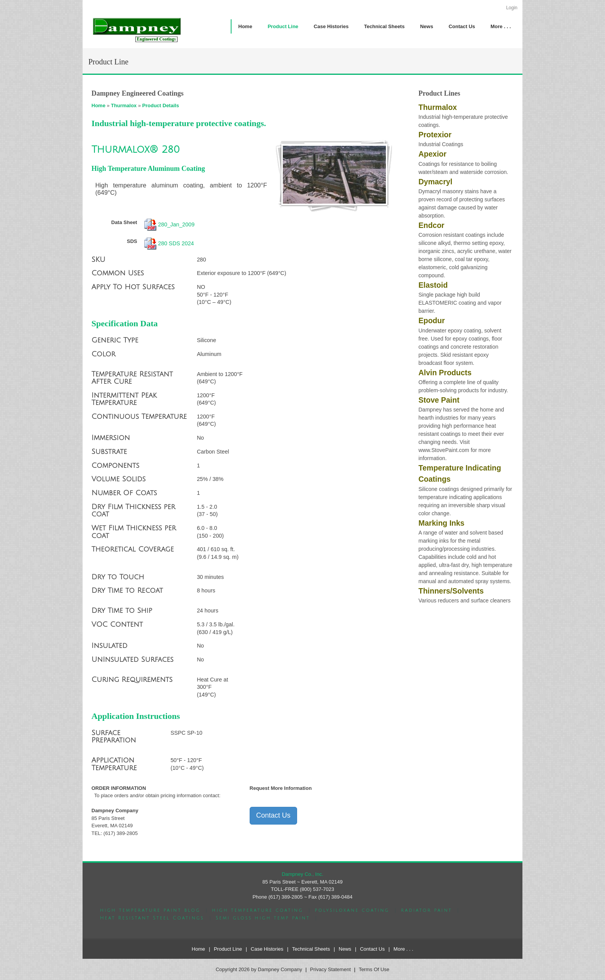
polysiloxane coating (352, 910)
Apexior (433, 154)
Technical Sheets (311, 949)
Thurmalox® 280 (135, 149)
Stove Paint (439, 400)
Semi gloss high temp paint (263, 918)
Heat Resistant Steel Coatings (152, 918)
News (345, 949)
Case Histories (267, 949)
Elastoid (433, 285)
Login (511, 7)
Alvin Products (445, 372)
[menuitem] (283, 26)
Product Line (228, 949)
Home (98, 105)
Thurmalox (124, 105)
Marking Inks (442, 523)
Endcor (431, 225)
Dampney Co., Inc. (302, 874)
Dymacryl (436, 181)
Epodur (432, 320)
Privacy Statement (330, 969)
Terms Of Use (374, 969)
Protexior (435, 134)
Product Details (160, 105)
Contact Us (273, 815)
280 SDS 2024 (176, 243)
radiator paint (426, 910)
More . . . (403, 949)
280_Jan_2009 (176, 224)
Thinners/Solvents (451, 591)
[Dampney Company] (136, 29)
